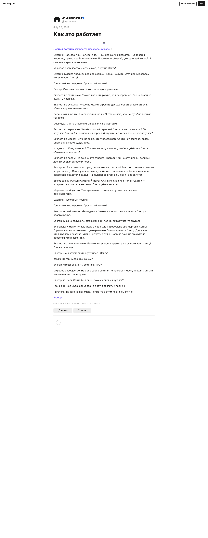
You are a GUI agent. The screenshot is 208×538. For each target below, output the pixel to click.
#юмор (57, 297)
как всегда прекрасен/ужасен (93, 49)
